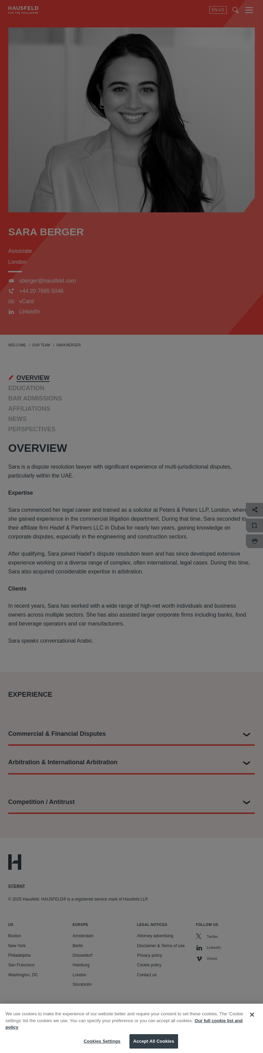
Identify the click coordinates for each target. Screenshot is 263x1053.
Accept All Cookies (153, 1044)
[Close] (252, 1018)
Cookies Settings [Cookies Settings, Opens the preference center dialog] (102, 1044)
